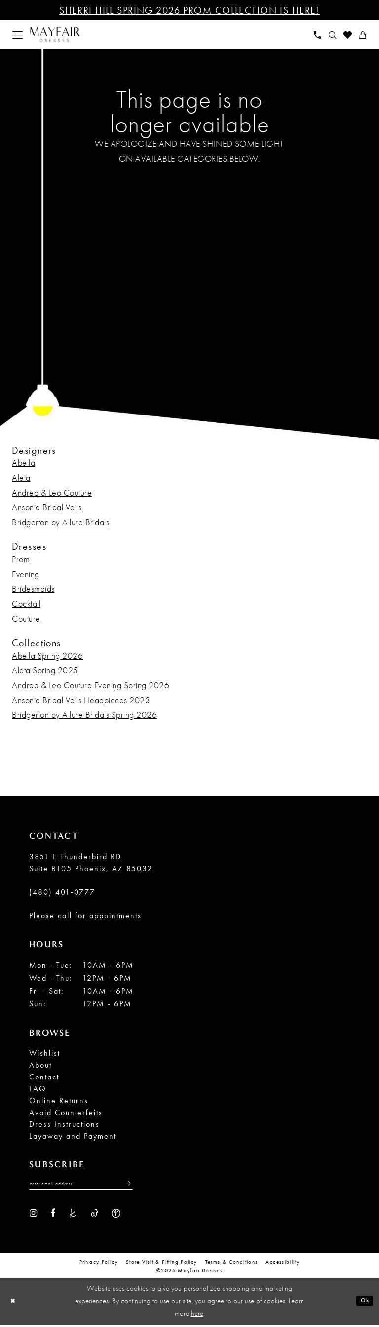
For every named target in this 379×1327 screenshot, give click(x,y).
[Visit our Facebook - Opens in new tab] (53, 1215)
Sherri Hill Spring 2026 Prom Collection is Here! (189, 10)
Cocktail (26, 603)
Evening (25, 574)
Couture (26, 618)
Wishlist (44, 1053)
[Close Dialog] (15, 1303)
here (197, 1316)
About (40, 1065)
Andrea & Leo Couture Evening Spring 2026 (90, 685)
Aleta (21, 477)
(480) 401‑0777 (62, 892)
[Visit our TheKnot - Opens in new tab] (73, 1215)
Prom (21, 559)
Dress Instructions (64, 1124)
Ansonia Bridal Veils (46, 507)
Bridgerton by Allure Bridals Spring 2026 (84, 714)
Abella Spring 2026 (47, 655)
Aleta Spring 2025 (45, 670)
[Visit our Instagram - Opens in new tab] (33, 1215)
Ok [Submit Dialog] (362, 1303)
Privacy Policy (98, 1264)
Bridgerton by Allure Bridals (60, 522)
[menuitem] (18, 35)
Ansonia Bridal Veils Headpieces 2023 (81, 699)
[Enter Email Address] (81, 1185)
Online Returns (58, 1100)
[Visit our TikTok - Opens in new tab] (94, 1215)
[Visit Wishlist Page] (348, 35)
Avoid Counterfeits (66, 1112)
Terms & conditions (231, 1264)
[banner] (54, 34)
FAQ (37, 1088)
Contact (44, 1077)
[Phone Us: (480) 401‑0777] (317, 35)
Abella (23, 462)
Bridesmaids (33, 588)
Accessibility (282, 1264)
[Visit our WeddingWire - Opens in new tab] (116, 1215)
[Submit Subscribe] (126, 1185)
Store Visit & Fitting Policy (161, 1264)
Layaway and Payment (72, 1136)
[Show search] (332, 35)
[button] (18, 35)
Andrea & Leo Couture (52, 492)
